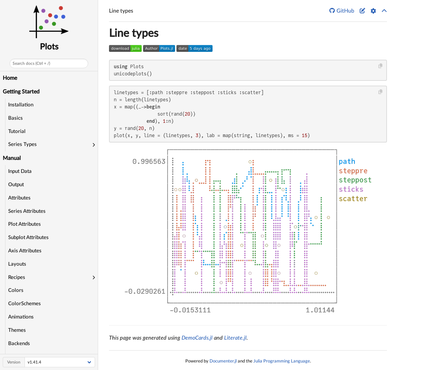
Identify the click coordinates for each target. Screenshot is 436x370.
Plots (49, 47)
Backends (19, 343)
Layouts (17, 264)
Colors (16, 290)
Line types (133, 33)
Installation (20, 104)
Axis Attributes (25, 250)
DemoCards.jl (197, 338)
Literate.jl (235, 338)
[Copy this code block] (380, 66)
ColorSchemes (24, 303)
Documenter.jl (223, 361)
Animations (21, 317)
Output (16, 184)
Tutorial (17, 131)
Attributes (19, 198)
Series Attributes (27, 211)
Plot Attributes (24, 224)
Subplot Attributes (28, 237)
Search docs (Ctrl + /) (31, 63)
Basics (15, 118)
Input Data (20, 171)
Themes (17, 330)
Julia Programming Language (281, 361)
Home (10, 78)
